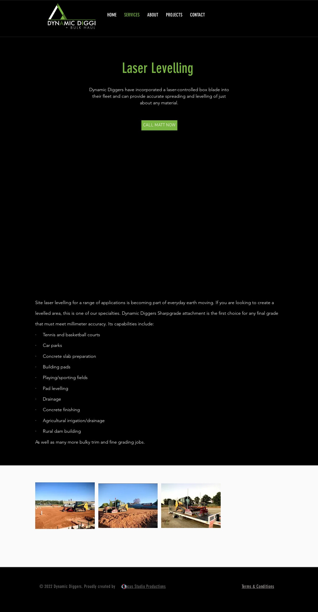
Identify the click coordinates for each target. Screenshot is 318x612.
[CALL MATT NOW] (159, 125)
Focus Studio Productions (145, 586)
